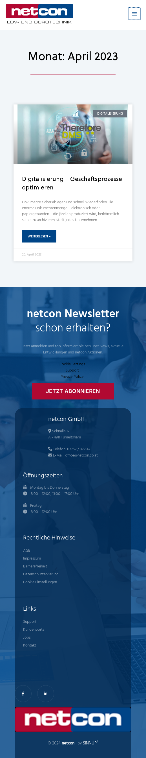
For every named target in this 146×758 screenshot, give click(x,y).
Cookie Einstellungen (40, 582)
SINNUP (90, 743)
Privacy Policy (72, 377)
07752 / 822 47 (78, 449)
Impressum (32, 558)
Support (72, 371)
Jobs (27, 637)
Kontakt (29, 645)
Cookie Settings (72, 364)
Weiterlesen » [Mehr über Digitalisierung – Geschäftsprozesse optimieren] (39, 236)
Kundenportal (34, 629)
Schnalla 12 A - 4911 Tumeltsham (64, 434)
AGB (26, 550)
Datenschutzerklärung (41, 574)
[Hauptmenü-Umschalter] (134, 13)
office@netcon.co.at (81, 455)
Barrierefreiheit (35, 566)
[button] (73, 391)
